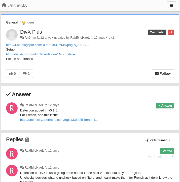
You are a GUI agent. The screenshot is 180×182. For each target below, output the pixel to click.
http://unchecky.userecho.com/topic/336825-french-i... (59, 120)
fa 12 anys (52, 105)
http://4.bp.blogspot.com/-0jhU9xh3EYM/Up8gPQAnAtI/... (47, 45)
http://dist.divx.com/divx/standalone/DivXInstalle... (42, 54)
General (12, 22)
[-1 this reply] (172, 156)
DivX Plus (31, 32)
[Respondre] (149, 156)
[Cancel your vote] (166, 156)
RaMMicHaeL (80, 37)
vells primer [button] (157, 140)
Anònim (30, 37)
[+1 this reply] (160, 156)
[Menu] (171, 5)
